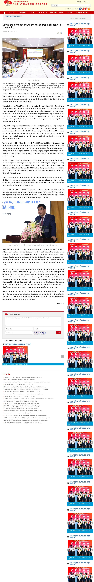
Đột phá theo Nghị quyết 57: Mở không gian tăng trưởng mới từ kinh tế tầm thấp (25, 387)
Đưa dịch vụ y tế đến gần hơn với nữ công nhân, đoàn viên (19, 379)
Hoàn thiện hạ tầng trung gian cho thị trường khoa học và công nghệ (22, 406)
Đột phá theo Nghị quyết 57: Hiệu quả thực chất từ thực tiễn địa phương (23, 410)
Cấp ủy (32, 12)
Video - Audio (86, 2)
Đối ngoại (69, 12)
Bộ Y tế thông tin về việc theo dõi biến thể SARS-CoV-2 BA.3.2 (20, 401)
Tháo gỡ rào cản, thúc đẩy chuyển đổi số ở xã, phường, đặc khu (21, 408)
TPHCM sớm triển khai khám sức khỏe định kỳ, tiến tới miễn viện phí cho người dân (26, 389)
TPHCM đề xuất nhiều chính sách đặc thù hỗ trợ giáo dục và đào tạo (22, 391)
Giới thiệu (78, 2)
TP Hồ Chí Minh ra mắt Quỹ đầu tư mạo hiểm (16, 364)
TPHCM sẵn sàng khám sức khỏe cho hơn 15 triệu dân (18, 384)
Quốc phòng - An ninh (56, 12)
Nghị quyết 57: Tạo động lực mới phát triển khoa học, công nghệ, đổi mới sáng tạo (26, 420)
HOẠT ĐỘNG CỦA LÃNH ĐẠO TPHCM (18, 344)
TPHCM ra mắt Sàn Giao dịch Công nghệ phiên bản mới (19, 413)
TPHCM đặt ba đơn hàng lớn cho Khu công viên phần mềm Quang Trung (23, 422)
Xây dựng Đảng (22, 12)
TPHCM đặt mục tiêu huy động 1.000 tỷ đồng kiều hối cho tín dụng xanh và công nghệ (27, 417)
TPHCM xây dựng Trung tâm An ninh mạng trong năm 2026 (19, 396)
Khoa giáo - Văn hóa (82, 12)
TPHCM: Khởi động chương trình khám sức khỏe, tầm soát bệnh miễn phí (23, 377)
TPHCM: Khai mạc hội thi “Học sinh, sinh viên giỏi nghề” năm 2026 (21, 403)
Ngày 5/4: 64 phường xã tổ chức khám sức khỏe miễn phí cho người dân (23, 394)
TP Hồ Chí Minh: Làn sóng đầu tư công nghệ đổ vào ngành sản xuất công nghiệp (25, 415)
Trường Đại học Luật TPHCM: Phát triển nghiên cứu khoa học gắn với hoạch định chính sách (28, 398)
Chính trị (11, 12)
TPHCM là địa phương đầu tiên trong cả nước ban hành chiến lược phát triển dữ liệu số (27, 382)
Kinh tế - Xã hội (42, 12)
